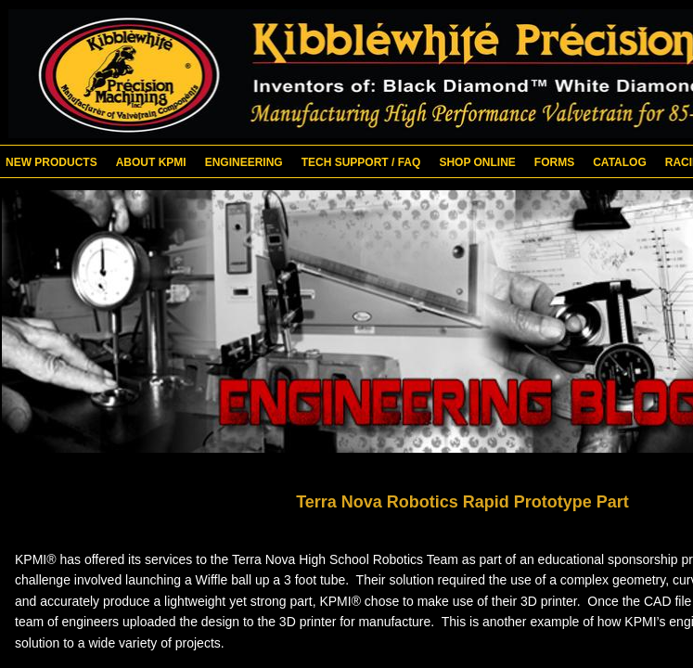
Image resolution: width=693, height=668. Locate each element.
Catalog (620, 162)
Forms (554, 162)
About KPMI (151, 162)
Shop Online (477, 162)
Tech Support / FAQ (361, 162)
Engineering (244, 162)
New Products (51, 162)
